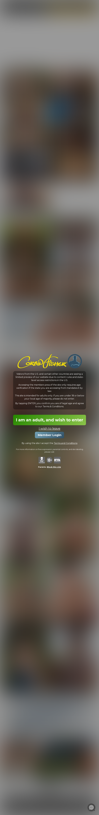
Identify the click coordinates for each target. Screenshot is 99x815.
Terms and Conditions (65, 443)
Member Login (49, 435)
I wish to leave (49, 428)
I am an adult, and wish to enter (49, 419)
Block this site (54, 467)
